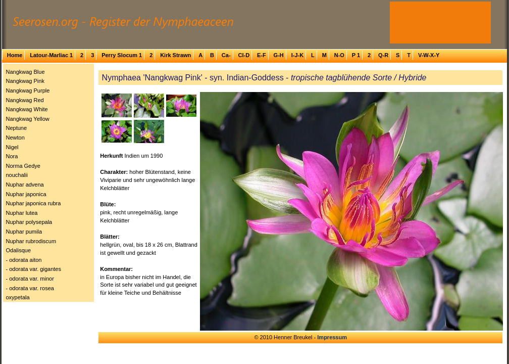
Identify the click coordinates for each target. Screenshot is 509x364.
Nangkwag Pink (25, 81)
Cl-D (243, 55)
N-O (339, 55)
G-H (279, 55)
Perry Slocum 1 (121, 55)
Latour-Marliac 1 (51, 55)
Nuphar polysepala (29, 222)
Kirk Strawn (175, 55)
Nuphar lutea (22, 213)
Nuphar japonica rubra (33, 203)
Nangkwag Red (25, 100)
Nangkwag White (27, 109)
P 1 (356, 55)
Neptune (16, 128)
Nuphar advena (25, 184)
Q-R (383, 55)
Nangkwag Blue (25, 72)
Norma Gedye (23, 166)
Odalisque (18, 250)
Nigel (12, 147)
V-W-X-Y (429, 55)
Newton (15, 137)
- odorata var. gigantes (33, 269)
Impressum (332, 337)
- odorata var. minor (30, 279)
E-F (261, 55)
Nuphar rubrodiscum (31, 241)
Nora (12, 156)
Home (15, 55)
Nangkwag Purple (28, 90)
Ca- (226, 55)
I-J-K (297, 55)
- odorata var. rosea (30, 288)
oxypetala (18, 297)
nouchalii (17, 175)
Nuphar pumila (24, 232)
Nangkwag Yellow (27, 119)
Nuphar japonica (26, 194)
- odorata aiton (24, 260)
